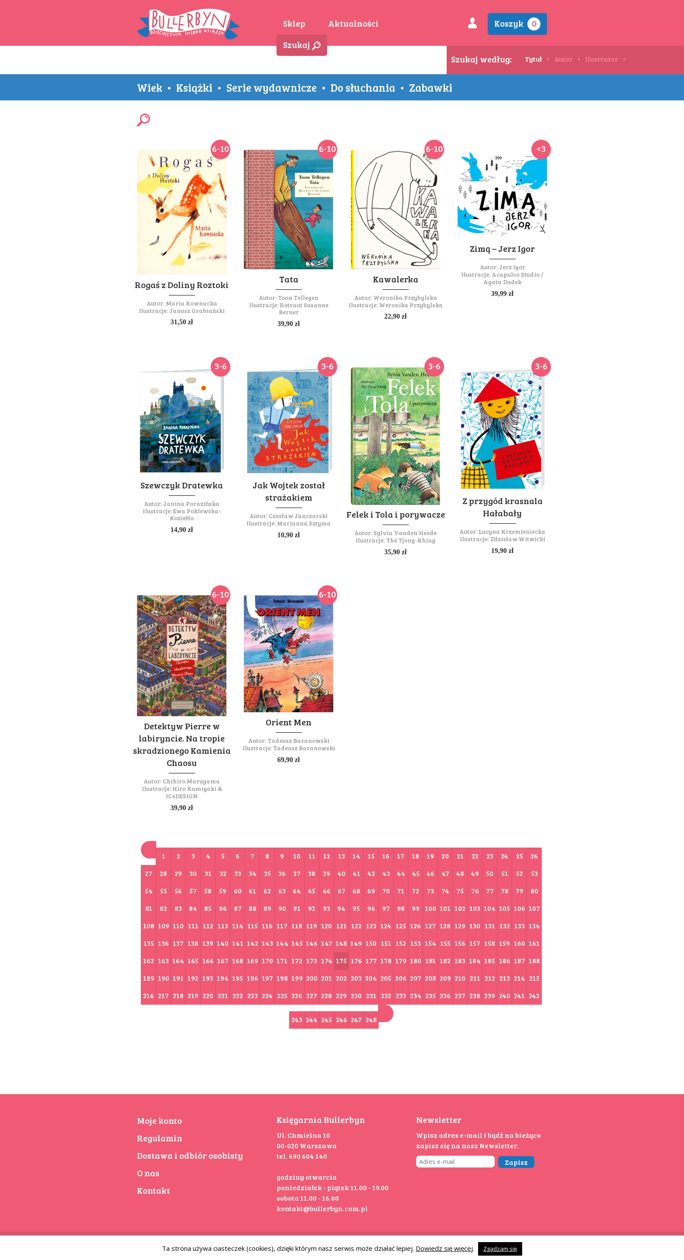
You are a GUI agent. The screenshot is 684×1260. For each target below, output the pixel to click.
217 (163, 995)
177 (371, 960)
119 (311, 925)
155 (445, 943)
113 (223, 925)
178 (386, 960)
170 (267, 960)
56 (178, 890)
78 (505, 890)
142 (252, 943)
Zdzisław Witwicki (517, 539)
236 (445, 995)
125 (401, 925)
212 (490, 977)
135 (149, 943)
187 (519, 960)
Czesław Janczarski (298, 516)
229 (341, 995)
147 (326, 943)
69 (371, 890)
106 (519, 908)
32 (222, 873)
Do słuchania (363, 87)
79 (519, 890)
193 (207, 977)
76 (475, 890)
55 (163, 890)
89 (267, 908)
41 (356, 873)
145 (297, 943)
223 (252, 995)
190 (163, 977)
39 (326, 873)
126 (415, 925)
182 (445, 960)
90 (282, 908)
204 (371, 977)
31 (208, 873)
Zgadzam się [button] (500, 1249)
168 (237, 960)
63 (282, 890)
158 (489, 943)
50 (489, 873)
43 (386, 873)
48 (460, 873)
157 (474, 943)
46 (430, 873)
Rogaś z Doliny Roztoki (182, 284)
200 (312, 977)
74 (445, 890)
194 (223, 977)
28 (163, 873)
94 (341, 908)
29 (178, 873)
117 (282, 925)
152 (401, 943)
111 (193, 925)
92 (311, 908)
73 (430, 890)
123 (371, 925)
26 (534, 855)
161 (534, 943)
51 (504, 873)
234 (415, 995)
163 (163, 960)
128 (445, 925)
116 (267, 925)
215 (534, 977)
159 (504, 943)
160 (519, 943)
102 (460, 908)
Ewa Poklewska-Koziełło (195, 514)
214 (519, 977)
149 (356, 943)
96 (371, 908)
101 (445, 908)
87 (238, 908)
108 (148, 925)
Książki (194, 87)
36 (282, 873)
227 (311, 995)
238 (474, 995)
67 (341, 890)
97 (386, 908)
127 (430, 925)
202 (341, 977)
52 (519, 873)
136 (163, 943)
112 (208, 925)
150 (371, 943)
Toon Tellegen (298, 297)
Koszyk (517, 24)
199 (297, 977)
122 (356, 925)
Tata (288, 279)
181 (430, 960)
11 (311, 855)
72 (415, 890)
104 (490, 908)
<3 (541, 148)
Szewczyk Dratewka (181, 485)
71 (400, 890)
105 (504, 908)
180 (415, 960)
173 (311, 960)
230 (356, 995)
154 (430, 943)
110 (178, 925)
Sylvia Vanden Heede (405, 533)
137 (178, 943)
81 (148, 908)
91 (297, 908)
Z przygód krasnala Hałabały (502, 506)
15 (371, 855)
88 (252, 908)
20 (445, 855)
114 (237, 925)
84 (193, 908)
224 (267, 995)
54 (149, 890)
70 (386, 890)
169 (252, 960)
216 (148, 995)
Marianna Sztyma (304, 523)
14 (356, 855)
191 (178, 977)
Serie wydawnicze (271, 87)
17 (400, 855)
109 (163, 925)
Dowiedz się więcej (444, 1248)
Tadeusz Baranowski (298, 740)
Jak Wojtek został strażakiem (289, 491)
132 (504, 925)
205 (385, 977)
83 (178, 908)
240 (504, 995)
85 (208, 908)
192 (193, 977)
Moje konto (159, 1120)
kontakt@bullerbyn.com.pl (322, 1208)
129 (460, 925)
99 (416, 908)
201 (326, 977)
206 (401, 977)
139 (207, 943)
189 (148, 977)
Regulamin (159, 1138)
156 (460, 943)
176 (356, 960)
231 (371, 995)
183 (460, 960)
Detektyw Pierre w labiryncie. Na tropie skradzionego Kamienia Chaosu (182, 744)
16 (386, 855)
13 (341, 855)
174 (326, 960)
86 (223, 908)
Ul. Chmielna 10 (303, 1135)
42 (371, 873)
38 (311, 873)
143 (267, 943)
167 (223, 960)
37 (297, 873)
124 (385, 925)
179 (401, 960)
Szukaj (302, 44)
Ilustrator (601, 58)
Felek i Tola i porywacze (395, 514)
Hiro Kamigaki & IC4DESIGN (194, 792)
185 (489, 960)
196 (252, 977)
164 (178, 960)
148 (341, 943)
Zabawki (430, 87)
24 (504, 855)
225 (282, 995)
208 (430, 977)
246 (341, 1019)
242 (534, 995)
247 (356, 1019)
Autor (563, 58)
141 (237, 943)
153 (415, 943)
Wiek (149, 87)
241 (519, 995)
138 (193, 943)
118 (296, 925)
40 (341, 873)
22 (475, 855)
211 (475, 977)
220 (207, 995)
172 (296, 960)
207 (415, 977)
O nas (148, 1173)
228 (326, 995)
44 (401, 873)
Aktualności (353, 23)
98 (401, 908)
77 (490, 890)
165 (193, 960)
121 (341, 925)
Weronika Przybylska (405, 297)
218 (178, 995)
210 (460, 977)
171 (282, 960)
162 (148, 960)
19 (430, 855)
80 (534, 890)
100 (430, 908)
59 (222, 890)
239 (489, 995)
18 (415, 855)
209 (445, 977)
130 (474, 925)
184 (475, 960)
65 (311, 890)
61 (252, 890)
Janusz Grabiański (197, 310)
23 (489, 855)
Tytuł (533, 58)
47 (445, 873)
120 (326, 925)
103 (474, 908)
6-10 (220, 148)
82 (163, 908)
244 (312, 1019)
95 (356, 908)
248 (371, 1019)
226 (296, 995)
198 (282, 977)
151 (386, 943)
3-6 (221, 366)
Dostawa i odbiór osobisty (190, 1155)
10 (297, 855)
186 (504, 960)
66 (327, 890)
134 (534, 925)
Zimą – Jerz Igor (502, 248)
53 (534, 873)
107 (534, 908)
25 (519, 855)
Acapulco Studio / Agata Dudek (513, 278)
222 (238, 995)
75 (460, 890)
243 (296, 1019)
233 (401, 995)
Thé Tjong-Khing (410, 540)
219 (193, 995)
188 (534, 960)
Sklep (294, 23)
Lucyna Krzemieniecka (512, 531)
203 (356, 977)
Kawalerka (395, 279)
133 (519, 925)
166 (208, 960)
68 (356, 890)
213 (504, 977)
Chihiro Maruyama (191, 781)
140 (223, 943)
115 (252, 925)
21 (460, 855)
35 (267, 873)
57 (193, 890)
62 (267, 890)
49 (475, 873)
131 (490, 925)
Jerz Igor (512, 267)
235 (430, 995)
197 (267, 977)
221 (223, 995)
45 (416, 873)
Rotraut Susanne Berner (303, 308)
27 (148, 873)
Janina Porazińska (191, 503)
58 (208, 890)
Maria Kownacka (191, 303)
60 (238, 890)
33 (237, 873)
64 (297, 890)
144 (282, 943)
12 (326, 855)
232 (386, 995)
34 (252, 873)
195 (237, 977)
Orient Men (288, 722)
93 (326, 908)
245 (326, 1019)
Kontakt (153, 1190)
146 (312, 943)
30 (193, 873)
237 (460, 995)
